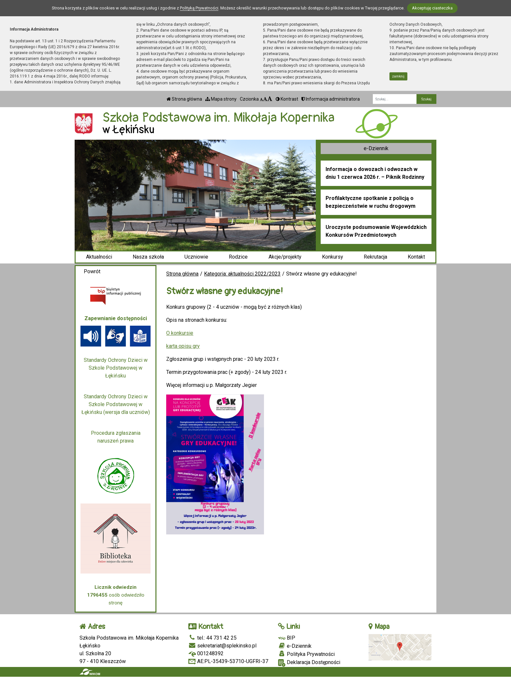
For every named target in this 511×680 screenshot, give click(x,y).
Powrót (92, 271)
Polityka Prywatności (306, 654)
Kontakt (416, 257)
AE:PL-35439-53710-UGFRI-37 (228, 661)
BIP (286, 638)
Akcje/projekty (285, 257)
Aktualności (99, 257)
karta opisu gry (183, 346)
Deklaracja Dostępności (309, 663)
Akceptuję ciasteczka (432, 8)
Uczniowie (196, 257)
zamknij (398, 76)
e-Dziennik (376, 148)
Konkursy (332, 257)
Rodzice (238, 257)
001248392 (206, 653)
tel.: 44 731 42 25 (212, 638)
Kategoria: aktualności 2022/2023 (242, 274)
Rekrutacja (375, 257)
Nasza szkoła (148, 257)
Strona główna (184, 99)
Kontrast (287, 99)
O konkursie (179, 333)
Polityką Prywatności (199, 8)
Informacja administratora (330, 99)
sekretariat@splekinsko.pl (222, 646)
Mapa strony (221, 99)
